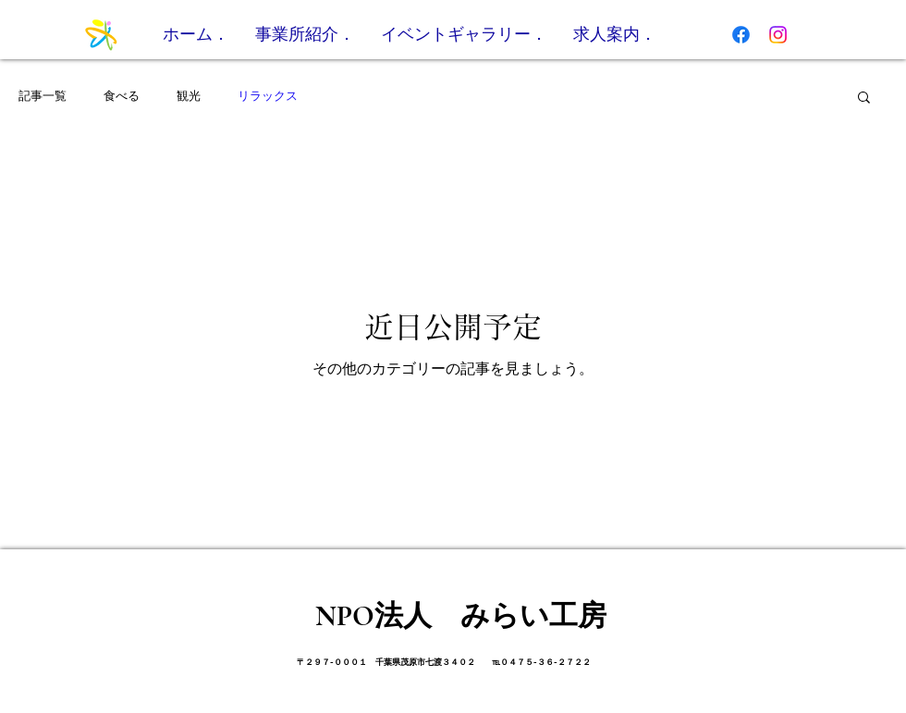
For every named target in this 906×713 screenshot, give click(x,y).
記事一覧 (42, 96)
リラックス (268, 96)
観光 (189, 96)
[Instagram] (778, 34)
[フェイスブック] (741, 34)
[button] (864, 98)
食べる (122, 96)
